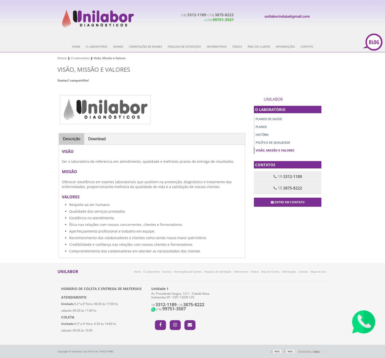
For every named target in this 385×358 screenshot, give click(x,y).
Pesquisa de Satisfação (184, 46)
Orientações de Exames (145, 46)
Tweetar (64, 87)
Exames (118, 46)
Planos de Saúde (269, 119)
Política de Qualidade (273, 142)
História (262, 135)
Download (97, 139)
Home (76, 46)
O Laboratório (97, 46)
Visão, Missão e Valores (275, 150)
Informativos (217, 46)
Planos (261, 127)
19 (164, 305)
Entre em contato (288, 202)
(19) (193, 15)
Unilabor (273, 99)
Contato (307, 46)
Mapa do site (318, 271)
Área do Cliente (259, 46)
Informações (285, 46)
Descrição (71, 139)
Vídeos (237, 46)
